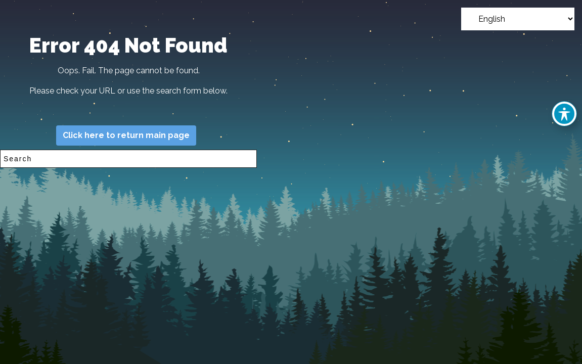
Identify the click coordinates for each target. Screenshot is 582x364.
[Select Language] (517, 19)
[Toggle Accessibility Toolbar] (564, 114)
